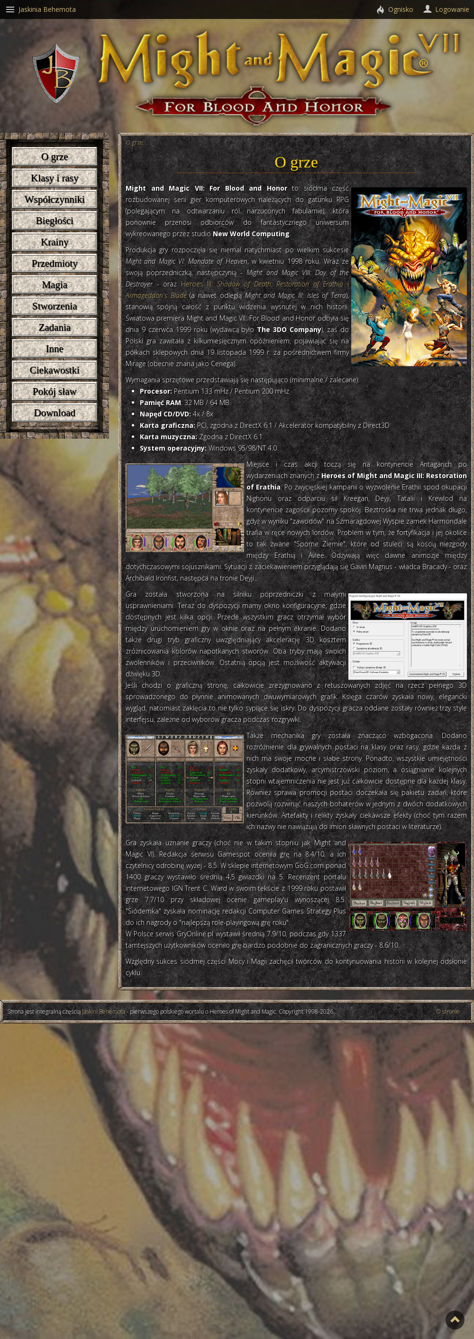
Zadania (54, 327)
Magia (54, 284)
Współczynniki (54, 199)
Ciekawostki (55, 370)
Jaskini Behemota (103, 1011)
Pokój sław (55, 391)
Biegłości (54, 220)
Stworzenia (54, 306)
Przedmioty (55, 263)
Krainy (54, 242)
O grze (54, 156)
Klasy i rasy (54, 178)
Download (54, 412)
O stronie (448, 1011)
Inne (54, 348)
